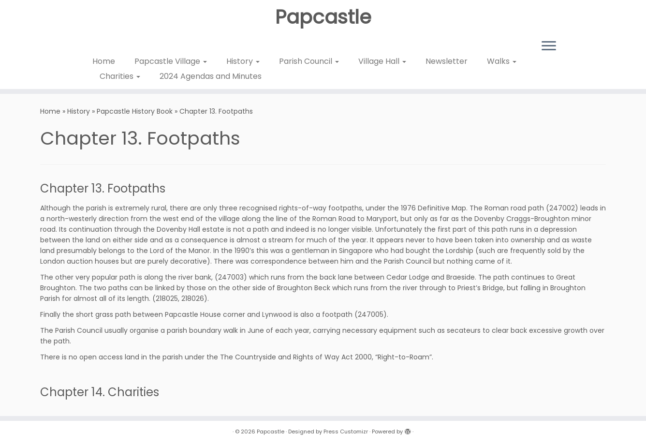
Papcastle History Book (135, 111)
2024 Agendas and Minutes (211, 76)
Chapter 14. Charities (99, 392)
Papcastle (323, 17)
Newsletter (447, 61)
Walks (501, 61)
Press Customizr (345, 431)
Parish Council (309, 61)
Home (103, 61)
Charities (120, 76)
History (243, 61)
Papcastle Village (170, 61)
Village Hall (382, 61)
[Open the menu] (549, 46)
